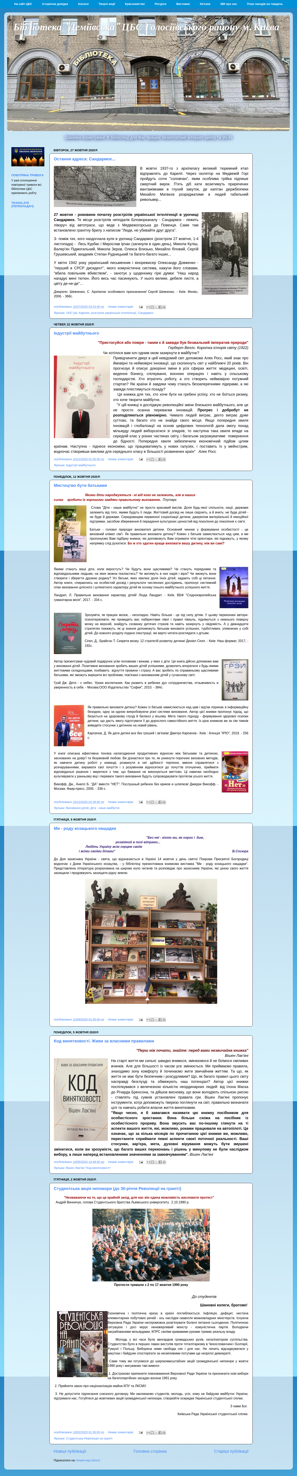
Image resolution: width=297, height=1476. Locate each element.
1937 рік (71, 313)
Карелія (84, 313)
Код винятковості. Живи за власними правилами (104, 1041)
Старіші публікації (231, 1451)
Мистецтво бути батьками (80, 485)
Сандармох (145, 313)
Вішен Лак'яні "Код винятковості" (88, 1168)
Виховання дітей (77, 808)
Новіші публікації (70, 1451)
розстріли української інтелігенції (113, 313)
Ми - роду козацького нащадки (85, 828)
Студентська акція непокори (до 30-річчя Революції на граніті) (117, 1188)
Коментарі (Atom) (88, 1460)
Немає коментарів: (121, 306)
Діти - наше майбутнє (105, 808)
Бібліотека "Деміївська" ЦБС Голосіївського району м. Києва (146, 26)
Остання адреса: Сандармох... (84, 159)
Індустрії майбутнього (76, 333)
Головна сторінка (150, 1451)
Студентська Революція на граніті (89, 1438)
